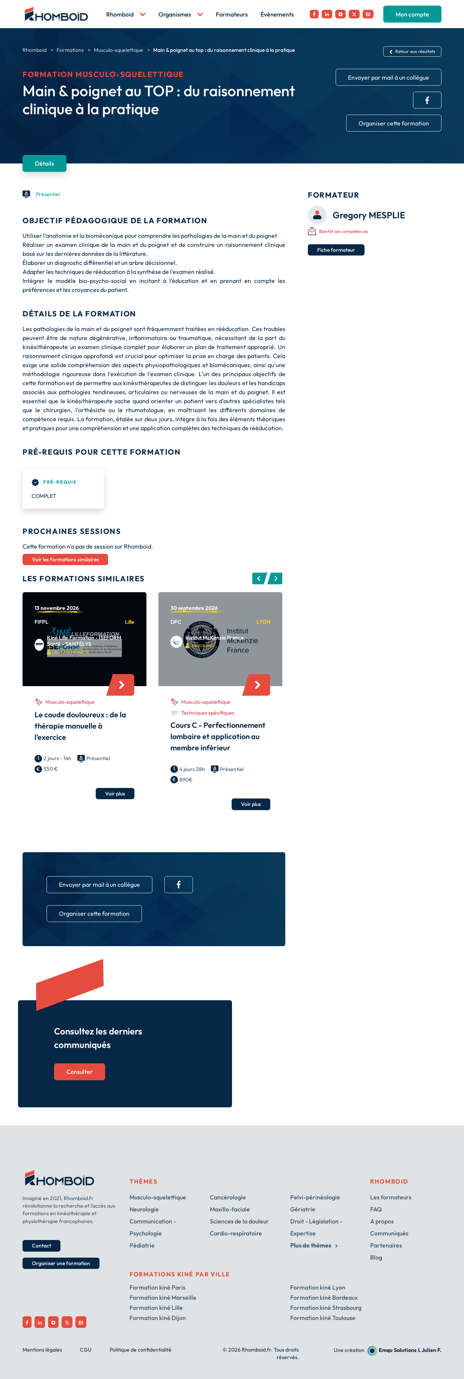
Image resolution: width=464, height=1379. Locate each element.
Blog (376, 1257)
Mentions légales (42, 1349)
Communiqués (389, 1233)
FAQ (376, 1209)
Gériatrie (302, 1209)
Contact (41, 1245)
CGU (86, 1349)
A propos (382, 1221)
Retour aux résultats (412, 51)
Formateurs (232, 14)
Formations (70, 50)
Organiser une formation (61, 1263)
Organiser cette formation (394, 123)
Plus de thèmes (313, 1245)
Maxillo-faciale (230, 1209)
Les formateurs (390, 1197)
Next (274, 578)
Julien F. (431, 1350)
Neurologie (144, 1209)
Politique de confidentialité (141, 1349)
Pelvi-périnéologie (315, 1197)
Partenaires (386, 1245)
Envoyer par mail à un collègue (388, 77)
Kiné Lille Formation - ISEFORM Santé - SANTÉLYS (84, 641)
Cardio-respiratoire (236, 1233)
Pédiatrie (142, 1245)
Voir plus (115, 793)
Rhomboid (126, 14)
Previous (259, 578)
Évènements (277, 14)
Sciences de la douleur (239, 1221)
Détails (44, 163)
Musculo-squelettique (118, 50)
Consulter (79, 1071)
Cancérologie (228, 1197)
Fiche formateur (336, 249)
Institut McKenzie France (214, 638)
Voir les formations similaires (65, 559)
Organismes (180, 14)
